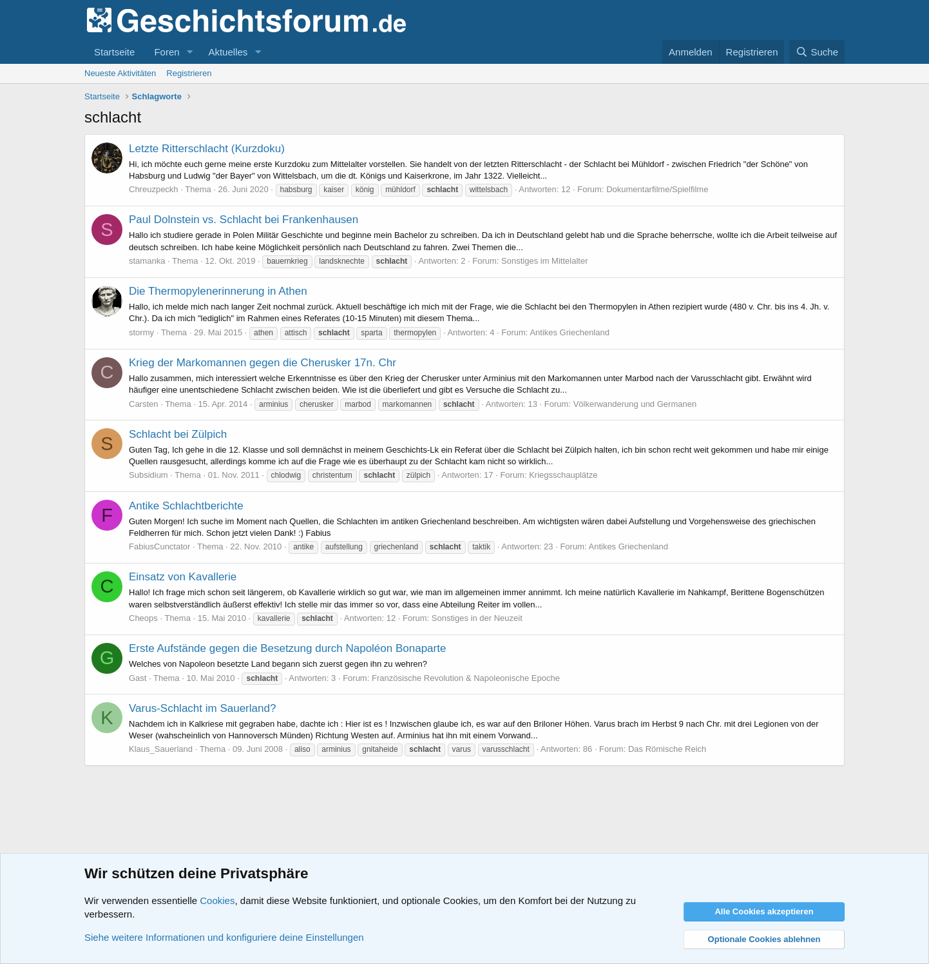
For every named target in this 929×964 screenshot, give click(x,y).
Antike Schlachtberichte (186, 506)
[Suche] (817, 52)
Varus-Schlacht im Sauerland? (202, 708)
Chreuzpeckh (153, 189)
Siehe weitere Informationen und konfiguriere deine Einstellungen (224, 937)
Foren (166, 51)
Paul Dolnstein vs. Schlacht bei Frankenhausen (243, 219)
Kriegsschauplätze (563, 475)
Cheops (143, 618)
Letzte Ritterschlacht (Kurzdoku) (207, 149)
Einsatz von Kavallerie (182, 577)
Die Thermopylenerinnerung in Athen (218, 291)
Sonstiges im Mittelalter (544, 261)
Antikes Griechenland (569, 332)
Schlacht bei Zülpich (178, 434)
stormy (141, 332)
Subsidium (148, 475)
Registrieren (188, 73)
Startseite (114, 51)
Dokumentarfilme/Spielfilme (657, 189)
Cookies (217, 900)
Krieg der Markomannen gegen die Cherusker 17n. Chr (262, 363)
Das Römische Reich (667, 749)
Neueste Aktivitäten (120, 73)
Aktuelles (227, 51)
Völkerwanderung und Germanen (635, 404)
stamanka (147, 261)
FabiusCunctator (159, 546)
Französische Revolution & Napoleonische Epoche (466, 678)
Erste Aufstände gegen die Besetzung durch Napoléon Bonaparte (287, 648)
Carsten (143, 404)
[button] (189, 52)
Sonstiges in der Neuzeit (477, 618)
